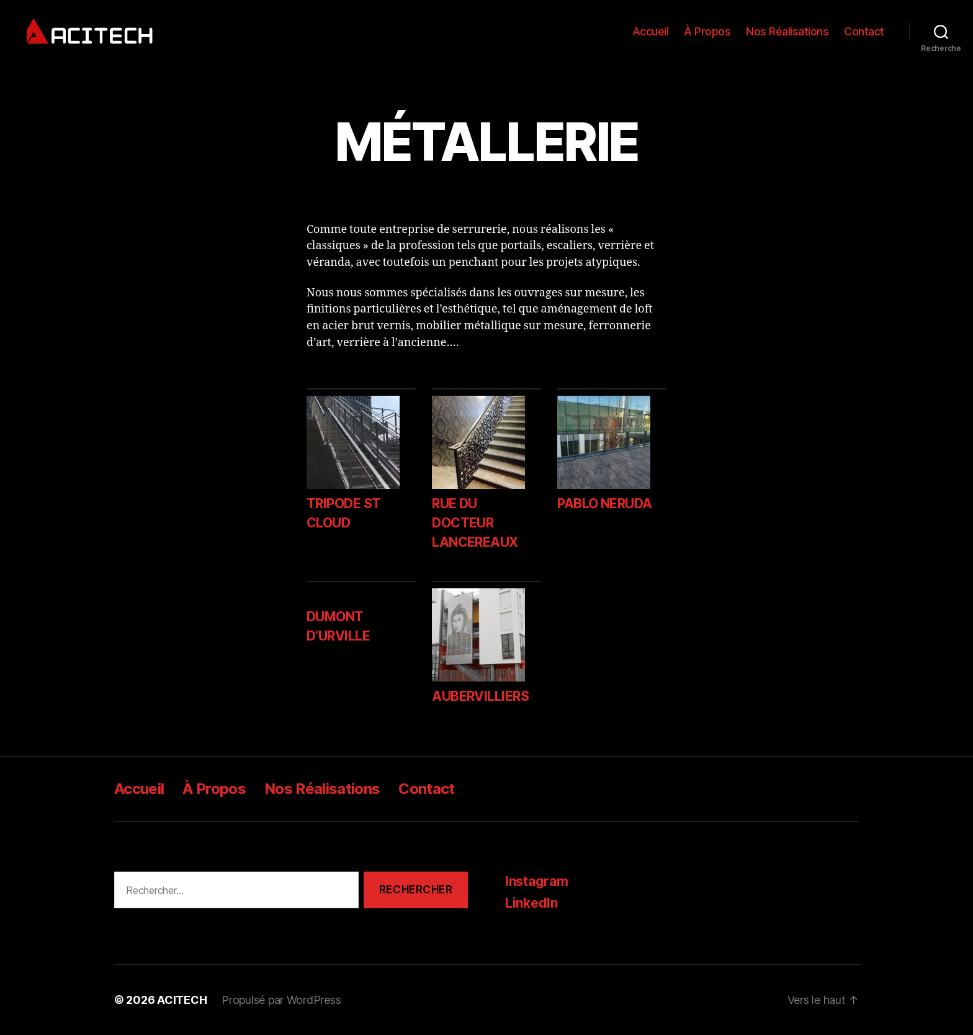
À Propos (707, 31)
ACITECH (182, 999)
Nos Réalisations (787, 31)
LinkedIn (531, 903)
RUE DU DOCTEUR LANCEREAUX (475, 523)
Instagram (536, 881)
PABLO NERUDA (604, 503)
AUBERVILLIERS (480, 696)
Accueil (650, 31)
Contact (864, 31)
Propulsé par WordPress (281, 999)
